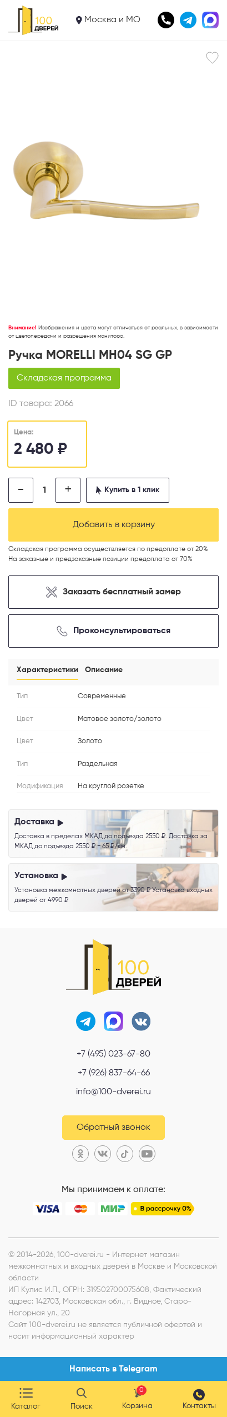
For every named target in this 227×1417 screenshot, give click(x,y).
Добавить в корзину (114, 524)
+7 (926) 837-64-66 (114, 1073)
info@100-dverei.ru (113, 1092)
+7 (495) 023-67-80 (113, 1054)
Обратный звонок (113, 1127)
